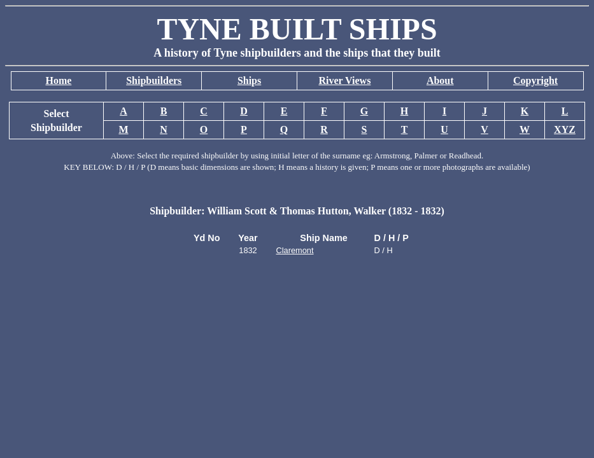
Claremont (295, 250)
